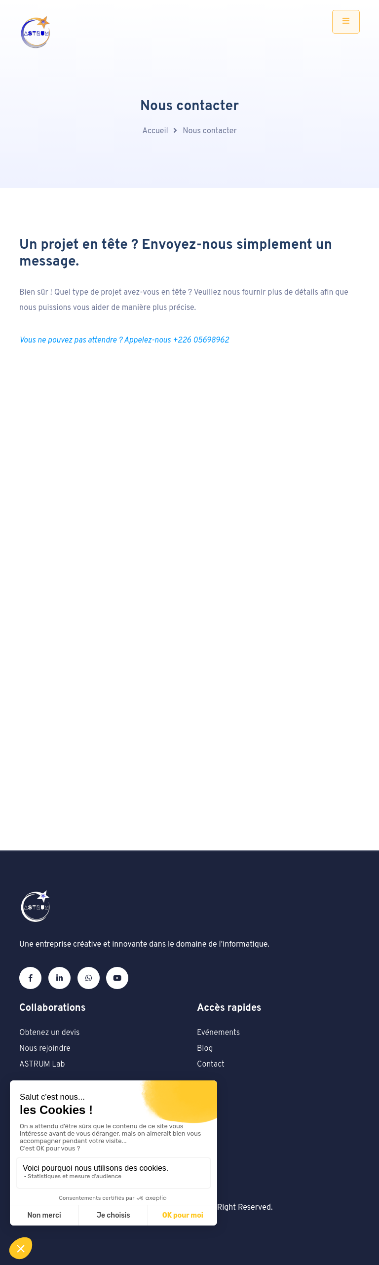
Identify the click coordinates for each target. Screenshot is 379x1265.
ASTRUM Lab (42, 1065)
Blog (205, 1049)
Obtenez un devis (49, 1033)
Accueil (155, 131)
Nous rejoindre (45, 1049)
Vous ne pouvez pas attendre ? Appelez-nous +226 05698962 (124, 340)
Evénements (218, 1033)
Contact (211, 1065)
